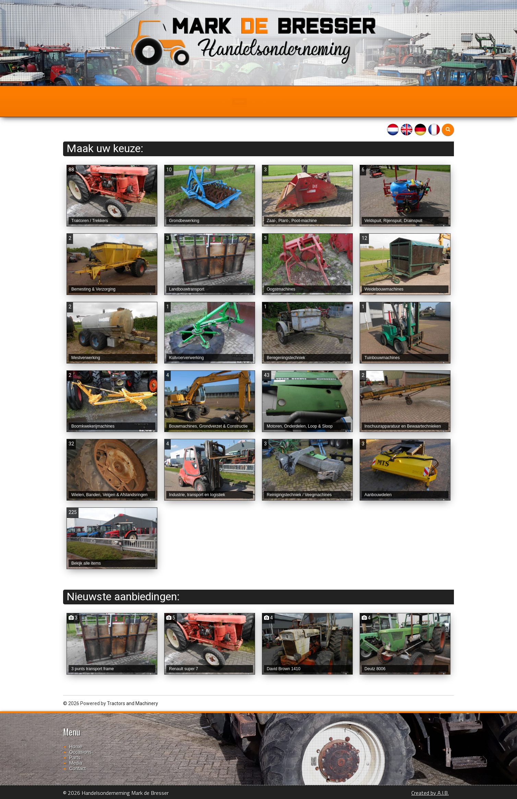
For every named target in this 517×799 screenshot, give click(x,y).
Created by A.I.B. (430, 793)
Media (284, 101)
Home (182, 101)
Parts (254, 101)
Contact (317, 101)
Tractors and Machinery (132, 703)
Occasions (217, 101)
